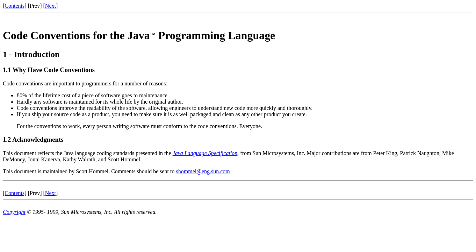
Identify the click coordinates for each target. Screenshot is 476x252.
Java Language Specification (205, 153)
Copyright (14, 212)
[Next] (50, 6)
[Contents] (15, 6)
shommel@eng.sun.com (203, 171)
